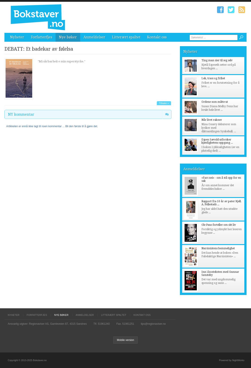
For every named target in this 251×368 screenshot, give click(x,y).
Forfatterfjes (41, 37)
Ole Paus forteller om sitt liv (218, 224)
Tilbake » (164, 103)
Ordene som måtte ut (214, 101)
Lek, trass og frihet (213, 78)
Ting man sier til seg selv (217, 60)
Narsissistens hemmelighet (218, 248)
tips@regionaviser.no (153, 323)
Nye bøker (68, 37)
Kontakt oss (157, 37)
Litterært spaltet (126, 37)
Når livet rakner (211, 119)
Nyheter (17, 37)
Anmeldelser (94, 37)
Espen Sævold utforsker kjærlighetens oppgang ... (217, 141)
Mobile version (125, 340)
